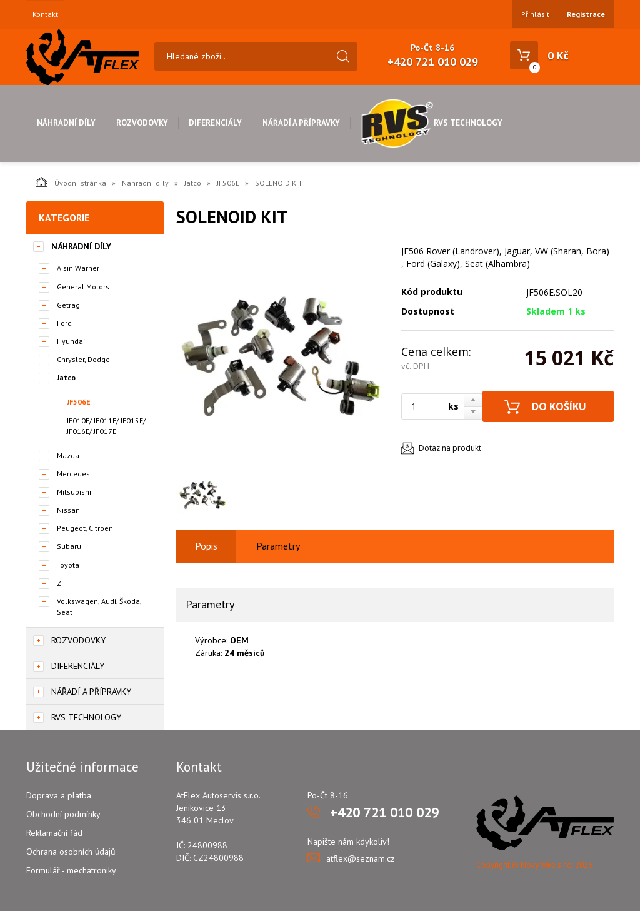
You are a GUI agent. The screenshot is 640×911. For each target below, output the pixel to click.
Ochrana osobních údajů (71, 851)
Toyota (68, 565)
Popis (206, 546)
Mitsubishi (74, 491)
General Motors (83, 286)
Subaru (69, 546)
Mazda (68, 455)
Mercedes (73, 473)
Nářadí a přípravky (301, 123)
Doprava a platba (58, 795)
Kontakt (45, 14)
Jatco (192, 183)
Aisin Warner (78, 268)
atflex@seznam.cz (360, 858)
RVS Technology (431, 123)
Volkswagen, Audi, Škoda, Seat (99, 606)
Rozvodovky (142, 123)
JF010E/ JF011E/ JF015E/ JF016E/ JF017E (106, 426)
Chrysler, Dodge (83, 359)
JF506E (228, 183)
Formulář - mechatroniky (71, 870)
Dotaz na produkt (450, 448)
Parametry (278, 546)
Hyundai (71, 341)
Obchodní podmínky (63, 814)
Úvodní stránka (71, 182)
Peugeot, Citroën (85, 528)
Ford (64, 323)
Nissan (68, 510)
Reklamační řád (54, 832)
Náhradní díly (66, 123)
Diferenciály (215, 123)
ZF (61, 583)
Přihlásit (535, 14)
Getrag (68, 305)
